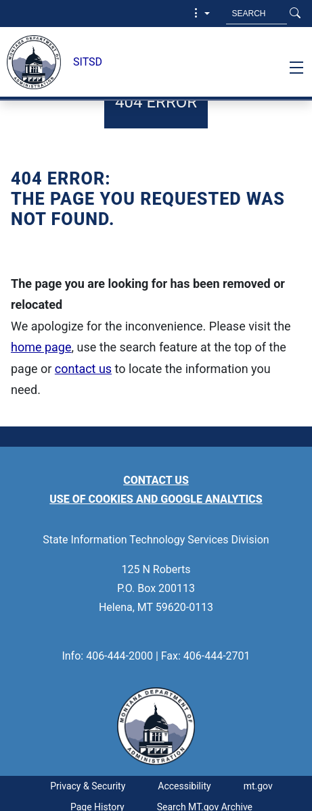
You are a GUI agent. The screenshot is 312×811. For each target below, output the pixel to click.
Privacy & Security (87, 786)
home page (41, 347)
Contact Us (156, 480)
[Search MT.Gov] (256, 13)
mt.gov (258, 786)
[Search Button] (295, 13)
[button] (200, 13)
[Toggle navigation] (296, 67)
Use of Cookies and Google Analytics (156, 499)
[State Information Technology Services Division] (30, 62)
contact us (83, 369)
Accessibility (184, 786)
